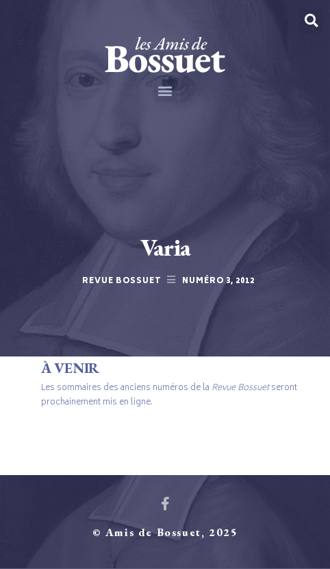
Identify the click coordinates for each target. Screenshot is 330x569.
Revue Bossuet (122, 281)
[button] (165, 90)
